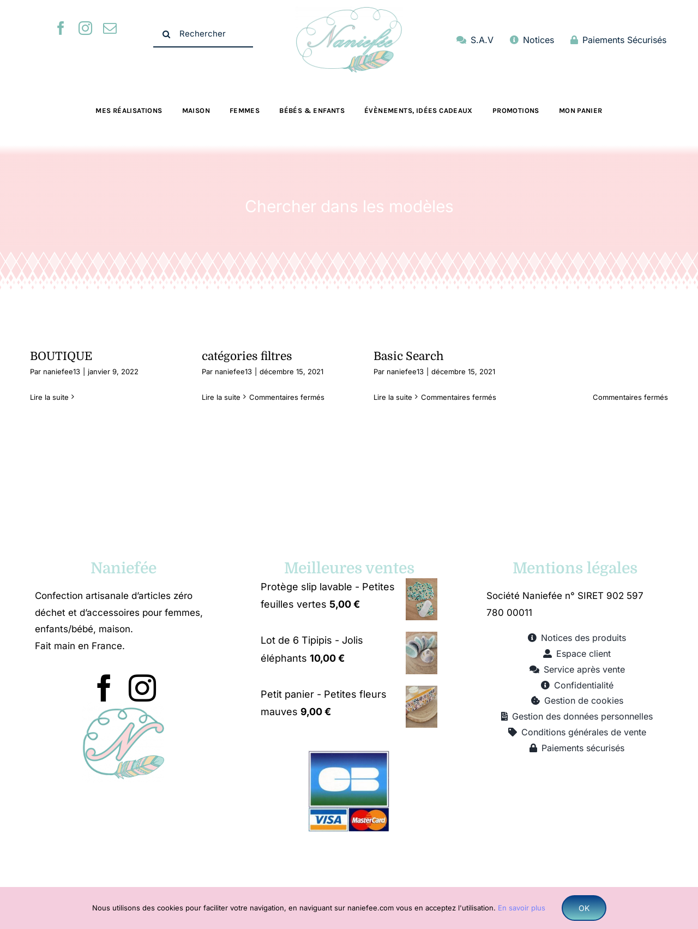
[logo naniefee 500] (349, 11)
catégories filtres (247, 356)
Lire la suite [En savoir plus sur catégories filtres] (221, 397)
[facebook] (61, 28)
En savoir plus (521, 907)
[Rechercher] (203, 34)
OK (584, 908)
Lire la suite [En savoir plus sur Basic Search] (393, 397)
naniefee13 (61, 371)
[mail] (110, 28)
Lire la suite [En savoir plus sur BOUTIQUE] (49, 397)
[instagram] (85, 28)
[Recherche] (166, 34)
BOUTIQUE (61, 356)
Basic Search (409, 356)
